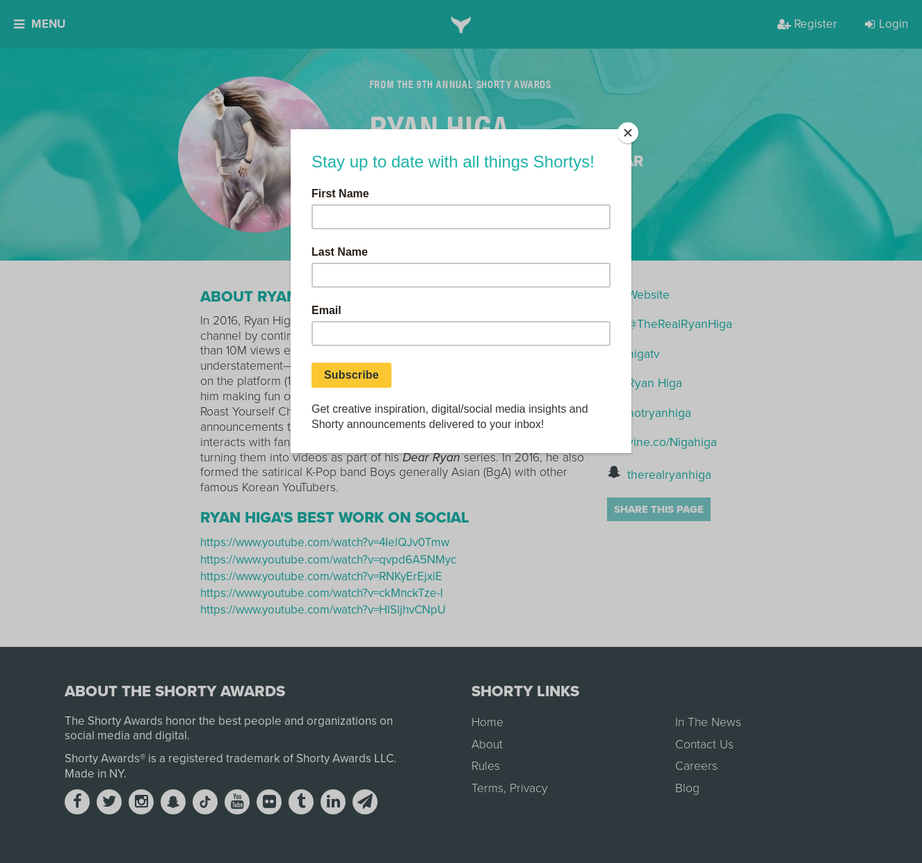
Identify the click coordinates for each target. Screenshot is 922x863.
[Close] (627, 132)
